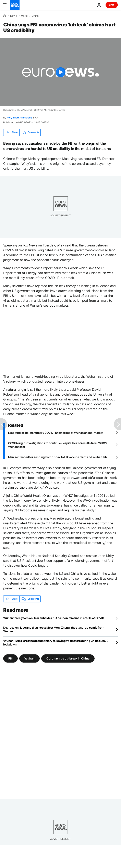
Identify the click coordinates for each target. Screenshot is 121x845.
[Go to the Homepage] (15, 5)
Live (111, 5)
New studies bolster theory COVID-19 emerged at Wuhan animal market (55, 432)
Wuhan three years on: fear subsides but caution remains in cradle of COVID (53, 618)
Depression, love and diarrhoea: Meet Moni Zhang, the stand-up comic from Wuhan (53, 629)
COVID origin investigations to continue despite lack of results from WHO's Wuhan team (57, 444)
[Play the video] (60, 72)
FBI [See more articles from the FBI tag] (10, 658)
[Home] (4, 15)
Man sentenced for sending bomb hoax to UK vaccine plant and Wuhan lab (57, 457)
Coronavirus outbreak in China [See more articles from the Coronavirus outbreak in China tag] (67, 658)
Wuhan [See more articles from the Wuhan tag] (29, 658)
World (24, 16)
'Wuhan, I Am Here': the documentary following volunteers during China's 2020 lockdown (55, 642)
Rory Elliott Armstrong (19, 117)
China (35, 16)
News (13, 16)
